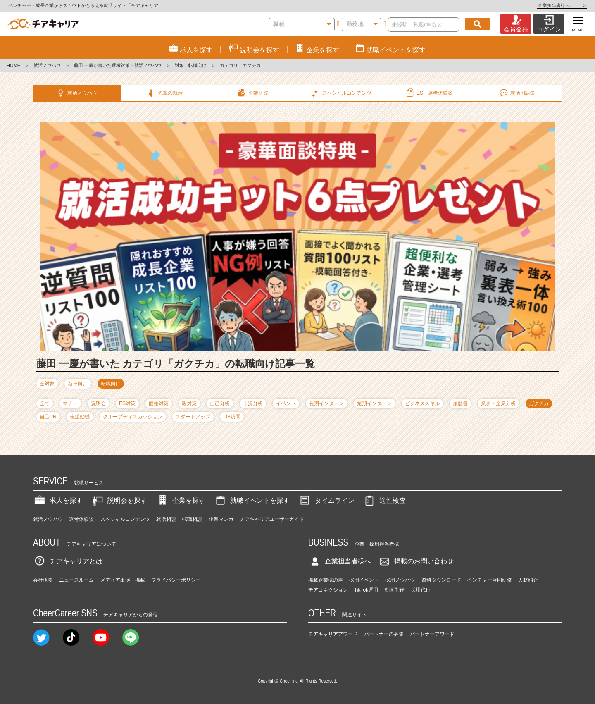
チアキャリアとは (67, 561)
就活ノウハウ (47, 65)
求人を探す (58, 500)
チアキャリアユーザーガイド (272, 519)
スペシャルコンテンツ (125, 519)
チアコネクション (328, 590)
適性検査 (384, 500)
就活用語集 (516, 93)
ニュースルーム (76, 580)
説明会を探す (119, 500)
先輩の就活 (164, 93)
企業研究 (253, 93)
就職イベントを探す (252, 500)
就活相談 (166, 519)
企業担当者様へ (562, 5)
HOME (13, 65)
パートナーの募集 (384, 634)
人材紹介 (528, 580)
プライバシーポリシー (176, 580)
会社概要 (43, 580)
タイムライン (326, 500)
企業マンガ (221, 519)
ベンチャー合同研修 (489, 580)
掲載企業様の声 (325, 580)
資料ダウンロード (441, 580)
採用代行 (421, 590)
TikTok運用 (366, 590)
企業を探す (180, 500)
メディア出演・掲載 (122, 580)
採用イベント (364, 580)
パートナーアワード (432, 634)
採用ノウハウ (400, 580)
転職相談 (192, 519)
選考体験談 (81, 519)
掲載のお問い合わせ (416, 561)
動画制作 (395, 590)
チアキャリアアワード (333, 634)
